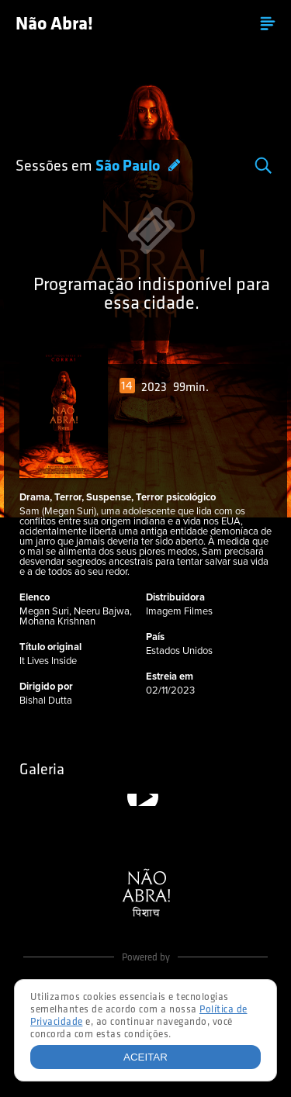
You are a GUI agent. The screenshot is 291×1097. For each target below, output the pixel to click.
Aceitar (145, 1057)
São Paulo (129, 167)
